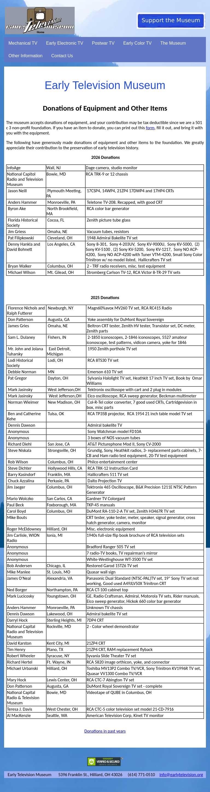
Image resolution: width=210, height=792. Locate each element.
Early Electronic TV (64, 43)
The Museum (173, 43)
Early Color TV (137, 43)
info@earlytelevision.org (181, 774)
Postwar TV (103, 43)
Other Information (25, 55)
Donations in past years (105, 731)
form (150, 127)
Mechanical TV (22, 43)
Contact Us (62, 55)
